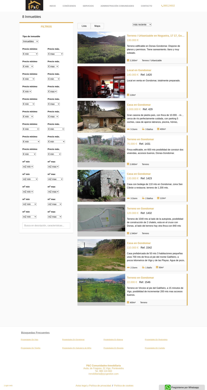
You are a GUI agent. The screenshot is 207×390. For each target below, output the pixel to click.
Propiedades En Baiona (113, 339)
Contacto (146, 6)
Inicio (53, 6)
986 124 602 (105, 371)
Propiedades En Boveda (113, 348)
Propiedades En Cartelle (155, 348)
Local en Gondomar (139, 70)
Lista (84, 26)
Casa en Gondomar (139, 104)
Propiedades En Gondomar (73, 339)
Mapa (97, 26)
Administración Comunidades (117, 6)
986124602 (168, 2)
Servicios (88, 6)
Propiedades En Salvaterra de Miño (76, 348)
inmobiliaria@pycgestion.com (103, 374)
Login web (8, 385)
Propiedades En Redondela (156, 339)
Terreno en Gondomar (140, 139)
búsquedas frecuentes (35, 332)
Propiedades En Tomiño (30, 348)
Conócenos (69, 6)
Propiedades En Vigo (29, 339)
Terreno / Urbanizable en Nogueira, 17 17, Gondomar (156, 35)
